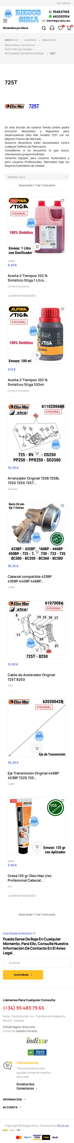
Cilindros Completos (18, 286)
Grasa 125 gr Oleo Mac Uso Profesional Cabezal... (29, 878)
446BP (11, 784)
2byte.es (63, 1126)
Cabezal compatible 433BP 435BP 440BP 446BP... (30, 578)
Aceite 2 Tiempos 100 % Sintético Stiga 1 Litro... (28, 277)
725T (10, 685)
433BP (11, 587)
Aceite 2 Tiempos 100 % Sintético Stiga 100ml (28, 382)
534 (10, 886)
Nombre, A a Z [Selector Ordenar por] (38, 176)
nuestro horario (26, 1031)
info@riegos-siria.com (19, 1027)
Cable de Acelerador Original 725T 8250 (31, 677)
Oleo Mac (13, 489)
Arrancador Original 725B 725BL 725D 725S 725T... (33, 480)
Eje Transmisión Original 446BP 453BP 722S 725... (33, 775)
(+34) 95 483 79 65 (23, 1008)
